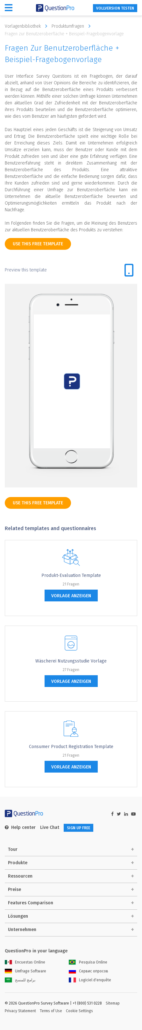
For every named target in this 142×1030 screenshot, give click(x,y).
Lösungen (18, 916)
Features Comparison (30, 903)
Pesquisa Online (88, 962)
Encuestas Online (25, 962)
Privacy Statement (20, 1011)
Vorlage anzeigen (71, 596)
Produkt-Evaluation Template (71, 575)
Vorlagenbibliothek (27, 26)
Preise (14, 889)
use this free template (38, 244)
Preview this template (26, 270)
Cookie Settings (79, 1011)
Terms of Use (51, 1011)
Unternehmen (22, 929)
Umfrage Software (25, 971)
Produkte (17, 862)
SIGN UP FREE (78, 828)
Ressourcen (20, 876)
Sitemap (113, 1003)
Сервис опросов (88, 971)
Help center (20, 827)
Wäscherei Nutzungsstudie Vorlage (71, 661)
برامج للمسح (20, 980)
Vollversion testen (115, 8)
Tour (13, 849)
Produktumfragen (73, 26)
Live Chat (49, 827)
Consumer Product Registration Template (71, 746)
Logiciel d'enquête (90, 980)
